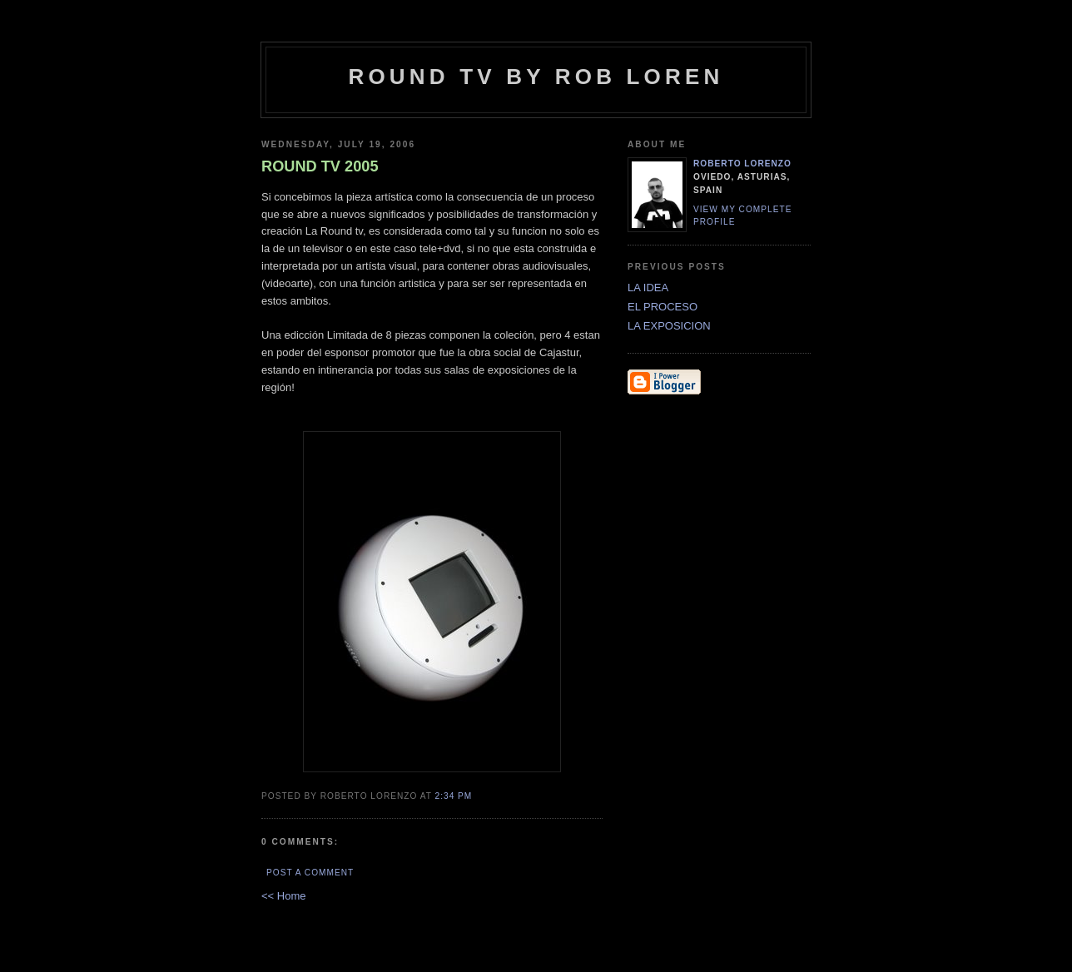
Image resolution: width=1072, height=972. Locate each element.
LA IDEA (648, 287)
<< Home (283, 896)
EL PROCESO (662, 306)
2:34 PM (454, 796)
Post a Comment (310, 872)
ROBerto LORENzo (742, 163)
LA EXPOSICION (669, 326)
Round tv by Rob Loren (535, 76)
